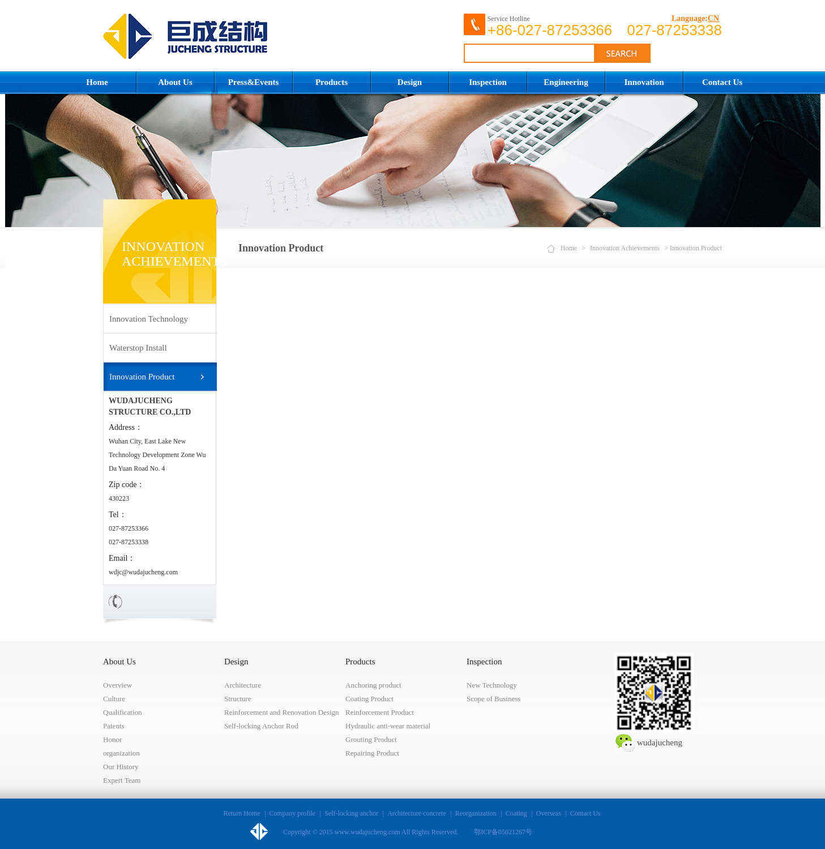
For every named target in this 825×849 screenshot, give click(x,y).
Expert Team (121, 780)
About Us (175, 82)
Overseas (548, 813)
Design (409, 82)
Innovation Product (141, 376)
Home (97, 82)
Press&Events (253, 82)
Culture (114, 698)
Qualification (122, 712)
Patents (114, 726)
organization (121, 753)
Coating (516, 813)
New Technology (492, 685)
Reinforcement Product (379, 712)
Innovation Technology (148, 318)
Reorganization (476, 813)
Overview (117, 685)
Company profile (293, 813)
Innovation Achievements (644, 86)
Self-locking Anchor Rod (261, 726)
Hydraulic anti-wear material (387, 726)
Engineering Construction (565, 86)
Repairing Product (372, 753)
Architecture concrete (416, 813)
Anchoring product (373, 685)
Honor (112, 739)
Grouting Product (371, 739)
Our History (120, 766)
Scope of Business (493, 698)
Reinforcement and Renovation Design (281, 712)
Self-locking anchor (351, 813)
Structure (237, 698)
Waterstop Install (138, 347)
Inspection (488, 82)
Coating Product (369, 698)
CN (713, 18)
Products (331, 82)
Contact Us (722, 82)
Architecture (242, 685)
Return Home (242, 813)
